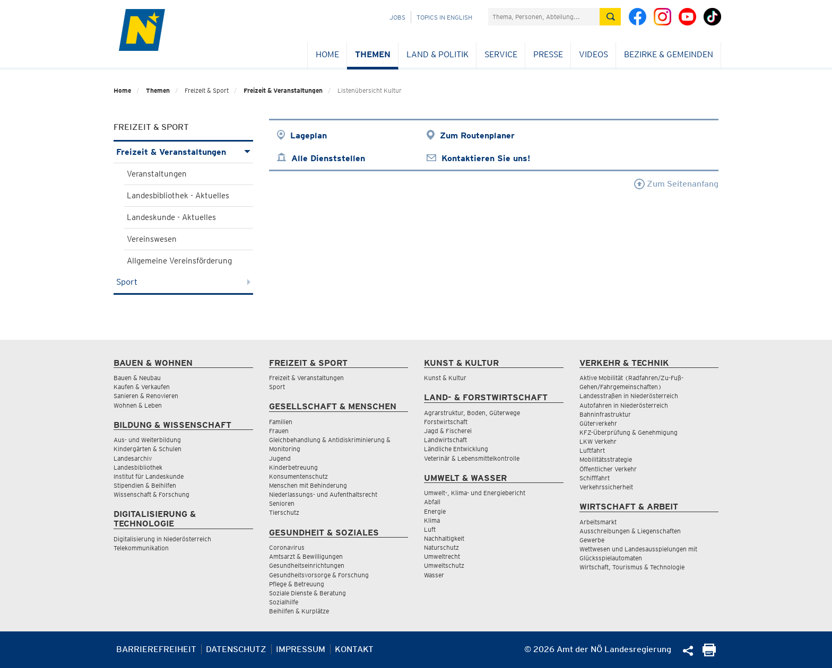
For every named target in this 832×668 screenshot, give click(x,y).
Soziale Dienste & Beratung (307, 593)
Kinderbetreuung (293, 467)
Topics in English (444, 17)
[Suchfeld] (544, 16)
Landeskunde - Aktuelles (171, 217)
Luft (430, 529)
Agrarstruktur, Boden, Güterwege (472, 413)
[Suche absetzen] (610, 16)
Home (327, 54)
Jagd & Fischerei (448, 431)
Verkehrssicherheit (606, 487)
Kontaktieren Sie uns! (485, 158)
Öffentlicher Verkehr (608, 469)
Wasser (434, 575)
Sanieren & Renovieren (146, 396)
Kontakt (354, 649)
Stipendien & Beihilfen (145, 485)
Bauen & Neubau (137, 378)
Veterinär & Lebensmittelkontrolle (471, 458)
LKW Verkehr (598, 441)
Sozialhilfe (283, 602)
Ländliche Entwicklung (456, 449)
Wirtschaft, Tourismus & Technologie (631, 567)
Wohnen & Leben (138, 405)
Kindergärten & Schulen (147, 449)
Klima (432, 520)
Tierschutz (284, 512)
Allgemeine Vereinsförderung (179, 261)
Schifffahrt (594, 478)
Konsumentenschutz (298, 476)
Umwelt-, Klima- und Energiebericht (474, 493)
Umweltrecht (442, 556)
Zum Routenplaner (477, 135)
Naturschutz (441, 547)
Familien (280, 422)
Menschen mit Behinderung (308, 485)
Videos (593, 54)
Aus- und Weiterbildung (147, 440)
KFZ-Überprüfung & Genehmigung (628, 432)
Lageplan (308, 135)
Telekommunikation (141, 548)
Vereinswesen (152, 239)
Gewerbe (591, 540)
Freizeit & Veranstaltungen (283, 90)
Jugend (280, 458)
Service (500, 54)
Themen (373, 54)
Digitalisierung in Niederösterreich (162, 539)
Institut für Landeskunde (149, 476)
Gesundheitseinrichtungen (306, 565)
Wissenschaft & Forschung (151, 494)
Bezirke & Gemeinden (668, 54)
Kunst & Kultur (445, 378)
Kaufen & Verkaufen (142, 387)
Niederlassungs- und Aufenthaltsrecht (323, 494)
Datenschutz (236, 649)
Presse (548, 54)
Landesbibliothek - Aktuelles (178, 195)
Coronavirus (287, 547)
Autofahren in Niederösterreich (623, 405)
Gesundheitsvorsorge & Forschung (319, 575)
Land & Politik (437, 54)
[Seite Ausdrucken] (709, 653)
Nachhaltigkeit (444, 538)
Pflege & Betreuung (296, 584)
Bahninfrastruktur (605, 414)
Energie (435, 511)
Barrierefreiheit (156, 649)
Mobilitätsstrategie (605, 459)
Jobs (397, 17)
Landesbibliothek (138, 467)
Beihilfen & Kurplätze (299, 611)
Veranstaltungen (157, 174)
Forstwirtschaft (445, 422)
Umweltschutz (444, 565)
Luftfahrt (592, 450)
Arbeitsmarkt (598, 522)
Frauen (279, 431)
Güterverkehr (598, 423)
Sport (183, 282)
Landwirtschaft (445, 440)
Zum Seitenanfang (676, 184)
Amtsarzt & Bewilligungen (306, 556)
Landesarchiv (133, 458)
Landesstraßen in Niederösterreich (628, 396)
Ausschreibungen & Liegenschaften (630, 531)
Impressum (300, 649)
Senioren (281, 503)
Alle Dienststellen (328, 158)
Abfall (432, 502)
